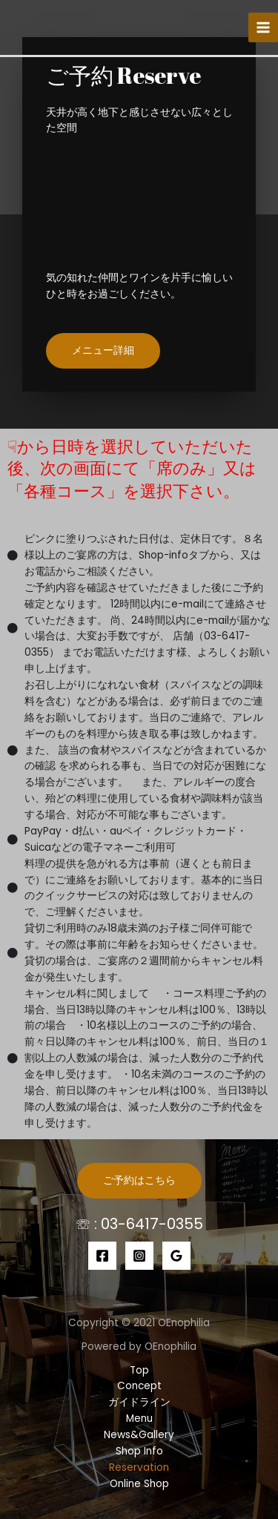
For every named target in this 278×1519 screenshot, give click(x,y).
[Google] (176, 1256)
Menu (139, 1418)
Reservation (139, 1467)
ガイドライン (139, 1402)
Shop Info (139, 1451)
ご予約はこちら (139, 1180)
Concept (139, 1386)
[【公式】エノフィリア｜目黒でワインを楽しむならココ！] (37, 27)
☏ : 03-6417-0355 (139, 1223)
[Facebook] (102, 1256)
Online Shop (139, 1484)
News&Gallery (139, 1435)
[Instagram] (139, 1256)
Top (139, 1370)
